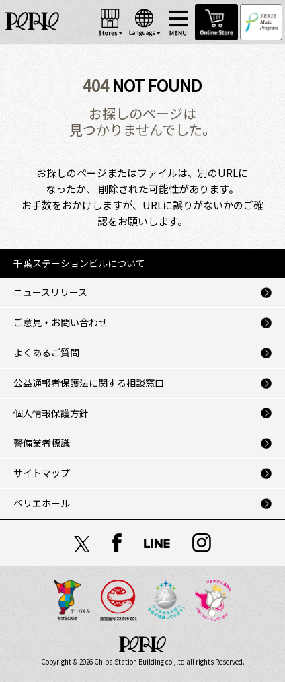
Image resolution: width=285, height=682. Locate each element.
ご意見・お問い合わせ (60, 322)
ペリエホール (41, 503)
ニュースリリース (50, 292)
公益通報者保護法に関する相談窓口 (88, 382)
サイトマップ (41, 473)
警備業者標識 (41, 442)
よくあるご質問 (46, 352)
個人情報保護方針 (51, 413)
